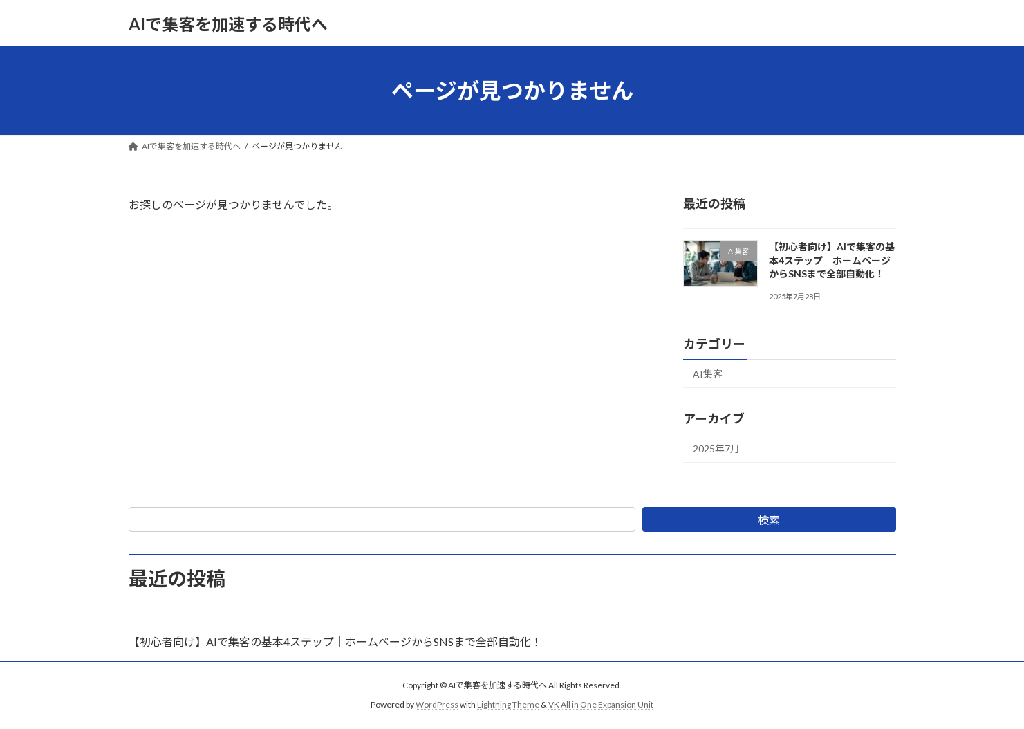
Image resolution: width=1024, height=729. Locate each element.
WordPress (437, 704)
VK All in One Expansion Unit (600, 704)
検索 (769, 519)
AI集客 (708, 374)
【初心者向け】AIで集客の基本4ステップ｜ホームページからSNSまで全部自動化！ (831, 260)
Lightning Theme (508, 704)
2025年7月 (716, 448)
